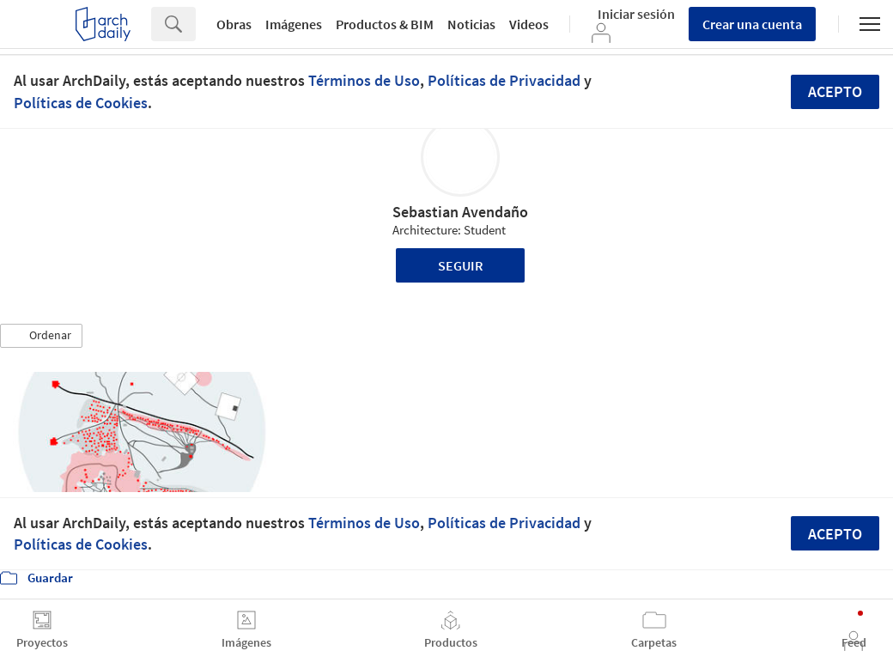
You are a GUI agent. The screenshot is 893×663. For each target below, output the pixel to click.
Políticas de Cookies (81, 103)
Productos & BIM (385, 24)
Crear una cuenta (752, 24)
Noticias (471, 24)
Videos (529, 24)
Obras (234, 24)
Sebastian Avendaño (460, 212)
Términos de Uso (364, 80)
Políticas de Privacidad (504, 80)
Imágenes (293, 24)
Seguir (460, 265)
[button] (41, 336)
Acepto (835, 91)
